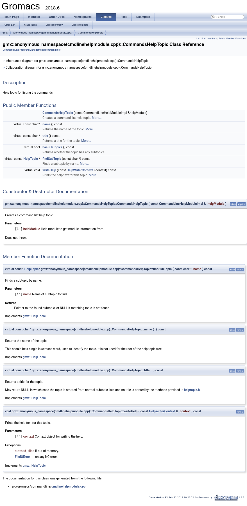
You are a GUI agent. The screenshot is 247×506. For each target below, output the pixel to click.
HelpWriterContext (80, 170)
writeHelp (49, 170)
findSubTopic (52, 158)
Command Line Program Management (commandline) (32, 49)
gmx (5, 32)
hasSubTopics (52, 147)
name (46, 124)
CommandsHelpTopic (90, 32)
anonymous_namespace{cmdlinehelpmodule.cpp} (42, 32)
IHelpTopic (30, 158)
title (45, 136)
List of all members (206, 38)
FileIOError (22, 457)
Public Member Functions (232, 38)
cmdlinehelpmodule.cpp (68, 486)
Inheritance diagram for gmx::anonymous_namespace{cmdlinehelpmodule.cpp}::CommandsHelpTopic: (76, 61)
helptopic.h (192, 390)
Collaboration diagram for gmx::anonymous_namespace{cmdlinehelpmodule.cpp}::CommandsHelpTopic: (77, 67)
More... (97, 118)
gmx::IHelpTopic (34, 316)
